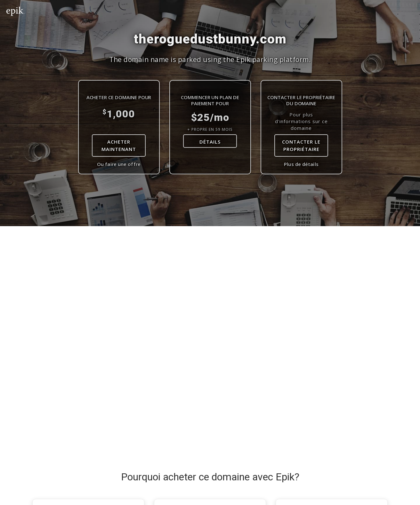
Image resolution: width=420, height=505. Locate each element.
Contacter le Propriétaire (301, 145)
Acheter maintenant (118, 145)
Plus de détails (301, 164)
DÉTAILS (210, 141)
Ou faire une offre (119, 164)
